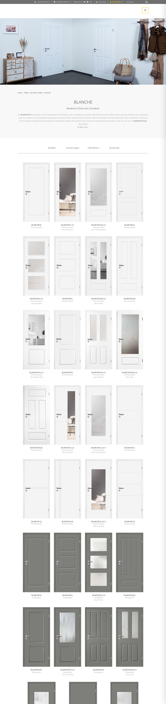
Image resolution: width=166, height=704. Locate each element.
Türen (26, 93)
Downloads (102, 2)
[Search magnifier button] (146, 2)
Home (20, 93)
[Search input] (135, 2)
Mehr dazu (84, 127)
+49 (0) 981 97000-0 (43, 2)
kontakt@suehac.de (62, 2)
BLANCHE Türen (36, 93)
